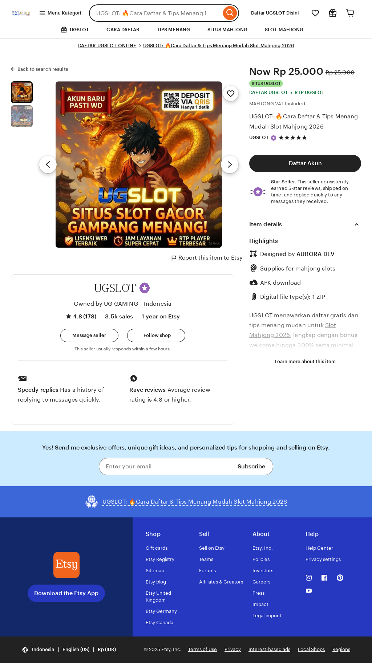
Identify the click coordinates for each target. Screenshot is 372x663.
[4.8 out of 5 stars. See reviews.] (294, 137)
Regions (341, 649)
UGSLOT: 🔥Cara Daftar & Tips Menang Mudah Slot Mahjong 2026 (218, 45)
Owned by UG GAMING (106, 303)
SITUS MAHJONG (227, 29)
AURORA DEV (315, 254)
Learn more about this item (305, 361)
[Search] (230, 13)
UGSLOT (259, 137)
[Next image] (229, 164)
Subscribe (251, 466)
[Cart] (350, 13)
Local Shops (311, 649)
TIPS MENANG (173, 29)
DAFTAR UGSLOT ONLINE (107, 45)
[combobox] (155, 13)
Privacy (233, 649)
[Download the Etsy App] (66, 565)
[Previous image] (48, 164)
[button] (144, 287)
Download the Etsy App (66, 593)
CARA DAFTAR (122, 29)
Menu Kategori (60, 13)
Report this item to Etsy (207, 257)
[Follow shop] (156, 335)
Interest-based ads (269, 649)
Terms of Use (202, 649)
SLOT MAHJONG (284, 29)
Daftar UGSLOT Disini (275, 13)
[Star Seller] (273, 138)
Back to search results (42, 69)
